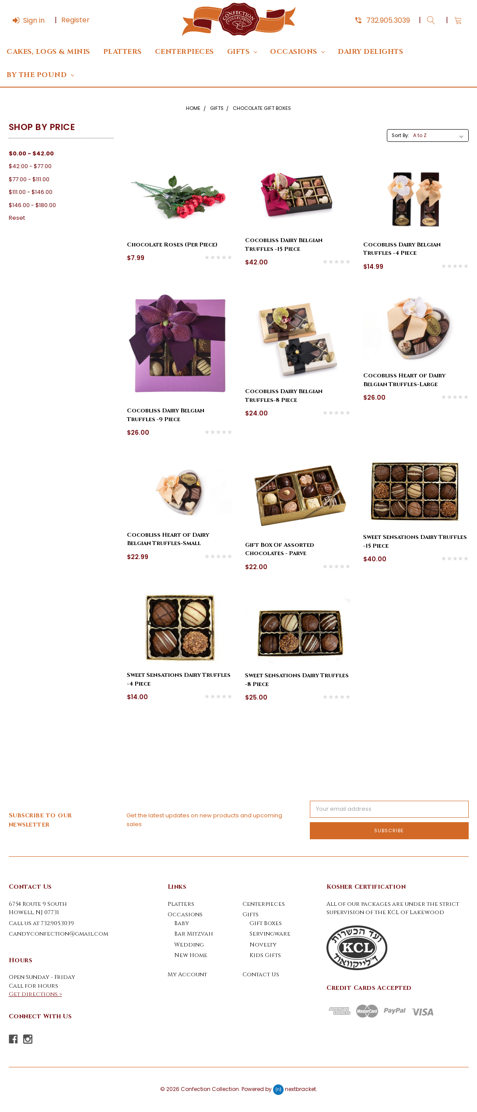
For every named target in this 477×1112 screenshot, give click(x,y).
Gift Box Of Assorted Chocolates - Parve (279, 549)
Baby (181, 923)
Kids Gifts (265, 955)
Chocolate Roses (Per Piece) (172, 245)
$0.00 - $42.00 (31, 153)
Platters (122, 51)
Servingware (270, 934)
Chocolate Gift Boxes (262, 108)
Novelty (263, 945)
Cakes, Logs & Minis (48, 51)
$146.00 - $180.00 (32, 205)
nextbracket (300, 1089)
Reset (17, 218)
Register (75, 20)
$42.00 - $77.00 (30, 166)
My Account (187, 974)
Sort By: (400, 135)
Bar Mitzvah (193, 934)
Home (193, 108)
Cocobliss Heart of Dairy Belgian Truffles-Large (404, 380)
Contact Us (260, 974)
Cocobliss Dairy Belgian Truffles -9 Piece (165, 415)
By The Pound (40, 75)
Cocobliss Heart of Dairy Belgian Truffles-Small (168, 539)
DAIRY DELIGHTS (370, 51)
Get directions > (35, 994)
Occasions (297, 51)
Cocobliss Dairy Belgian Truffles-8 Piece (284, 395)
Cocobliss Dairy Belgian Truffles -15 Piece (284, 244)
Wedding (189, 945)
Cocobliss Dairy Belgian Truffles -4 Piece (402, 249)
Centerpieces (184, 51)
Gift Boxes (265, 923)
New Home (190, 955)
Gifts (242, 51)
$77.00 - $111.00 (29, 179)
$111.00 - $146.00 (31, 192)
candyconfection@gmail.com (58, 934)
